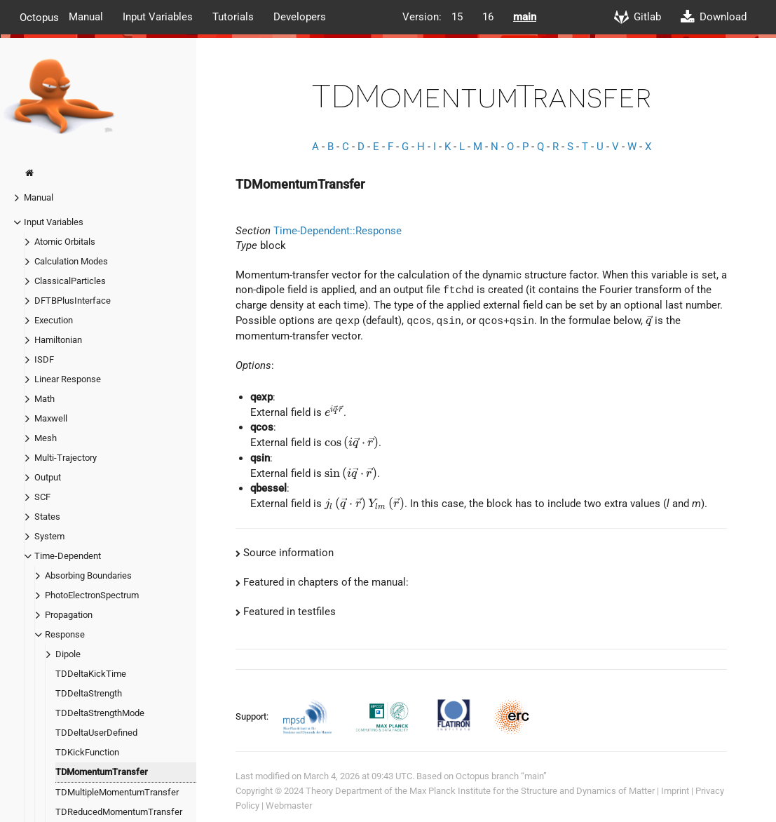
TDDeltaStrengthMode (99, 713)
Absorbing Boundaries (88, 575)
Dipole (68, 654)
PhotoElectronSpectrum (92, 595)
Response (65, 634)
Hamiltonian (58, 340)
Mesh (45, 438)
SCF (42, 497)
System (49, 536)
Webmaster (289, 805)
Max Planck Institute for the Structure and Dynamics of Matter (532, 790)
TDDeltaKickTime (90, 673)
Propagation (69, 614)
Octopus (39, 17)
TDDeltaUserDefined (96, 732)
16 (487, 17)
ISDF (44, 359)
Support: (253, 715)
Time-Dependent (67, 556)
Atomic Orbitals (64, 241)
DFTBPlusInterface (72, 300)
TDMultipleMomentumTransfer (117, 792)
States (47, 516)
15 (457, 17)
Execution (53, 320)
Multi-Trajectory (65, 457)
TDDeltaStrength (88, 693)
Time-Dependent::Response (337, 230)
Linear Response (67, 379)
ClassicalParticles (70, 281)
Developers (299, 17)
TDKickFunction (87, 752)
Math (44, 398)
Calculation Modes (71, 261)
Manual (86, 17)
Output (47, 477)
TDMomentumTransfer (101, 772)
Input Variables (158, 17)
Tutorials (233, 17)
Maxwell (50, 418)
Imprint (675, 790)
